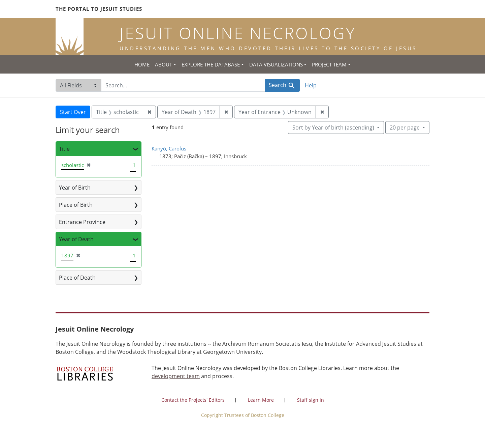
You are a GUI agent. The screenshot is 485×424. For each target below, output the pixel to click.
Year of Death (76, 239)
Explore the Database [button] (211, 64)
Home (142, 64)
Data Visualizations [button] (276, 64)
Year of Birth (75, 187)
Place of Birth (76, 204)
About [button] (163, 64)
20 (405, 127)
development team (176, 376)
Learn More (261, 400)
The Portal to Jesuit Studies (99, 8)
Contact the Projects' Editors (193, 400)
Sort (334, 127)
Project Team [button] (329, 64)
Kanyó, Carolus (169, 148)
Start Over (73, 112)
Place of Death (77, 277)
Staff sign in (310, 400)
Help (311, 85)
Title (64, 148)
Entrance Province (82, 222)
